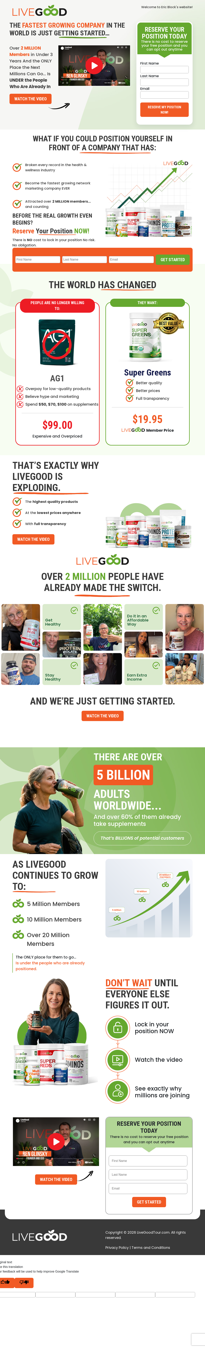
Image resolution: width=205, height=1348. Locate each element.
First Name (149, 63)
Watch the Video (30, 98)
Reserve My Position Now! (164, 109)
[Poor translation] (24, 1283)
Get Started (173, 259)
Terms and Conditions (151, 1247)
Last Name (149, 76)
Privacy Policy (117, 1247)
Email (144, 88)
